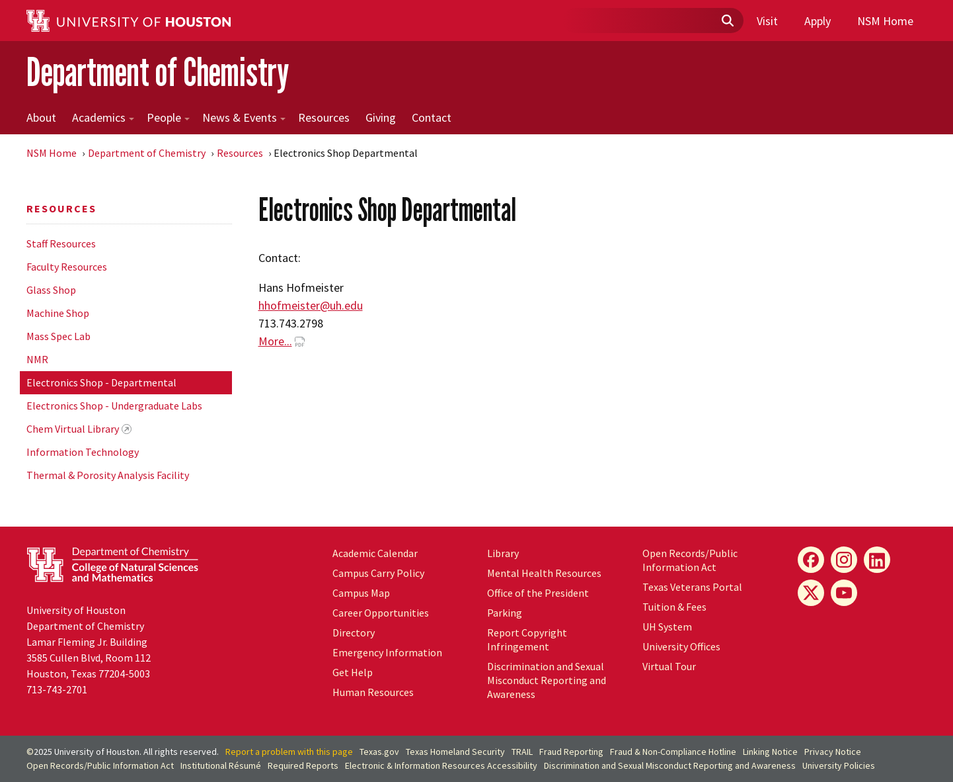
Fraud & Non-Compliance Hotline (673, 752)
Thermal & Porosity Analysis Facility (107, 475)
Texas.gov (379, 752)
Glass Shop (51, 289)
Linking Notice (770, 752)
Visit (767, 20)
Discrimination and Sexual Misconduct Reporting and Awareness (546, 680)
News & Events (244, 117)
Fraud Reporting (571, 752)
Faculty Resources (66, 266)
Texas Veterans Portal (692, 586)
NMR (37, 359)
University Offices (681, 646)
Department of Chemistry (157, 72)
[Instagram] (844, 559)
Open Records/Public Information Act (690, 560)
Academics (103, 117)
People (168, 117)
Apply (817, 20)
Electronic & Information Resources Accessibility (441, 765)
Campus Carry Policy (378, 573)
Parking (504, 612)
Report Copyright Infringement (527, 639)
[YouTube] (844, 593)
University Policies (838, 765)
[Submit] (727, 21)
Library (503, 553)
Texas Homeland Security (455, 752)
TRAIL (522, 752)
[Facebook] (811, 559)
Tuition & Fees (674, 606)
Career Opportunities (380, 612)
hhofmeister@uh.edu (310, 305)
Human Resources (373, 692)
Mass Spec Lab (58, 336)
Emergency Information (387, 652)
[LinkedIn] (877, 559)
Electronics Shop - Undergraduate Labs (114, 405)
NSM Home (885, 20)
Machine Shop (57, 313)
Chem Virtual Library (72, 428)
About (41, 117)
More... (275, 341)
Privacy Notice (832, 752)
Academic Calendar (375, 553)
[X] (811, 593)
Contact (431, 117)
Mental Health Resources (544, 573)
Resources (324, 117)
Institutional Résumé (220, 765)
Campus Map (361, 592)
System (667, 626)
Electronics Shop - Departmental (101, 382)
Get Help (352, 672)
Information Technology (82, 451)
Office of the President (538, 592)
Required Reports (303, 765)
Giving (380, 117)
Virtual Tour (669, 666)
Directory (353, 632)
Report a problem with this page (289, 752)
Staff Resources (61, 243)
